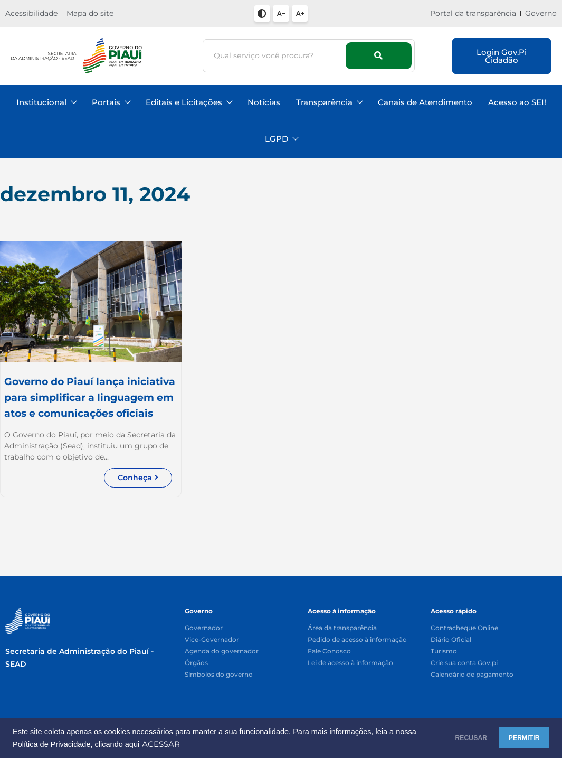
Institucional (46, 102)
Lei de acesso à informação (350, 663)
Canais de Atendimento (425, 102)
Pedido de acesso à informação (357, 640)
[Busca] (276, 55)
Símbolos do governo (219, 674)
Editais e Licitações (189, 102)
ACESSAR (204, 744)
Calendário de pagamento (472, 674)
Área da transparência (342, 628)
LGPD (281, 139)
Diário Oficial (451, 640)
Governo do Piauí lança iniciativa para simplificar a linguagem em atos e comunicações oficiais (78, 406)
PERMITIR (515, 738)
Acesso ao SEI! (517, 102)
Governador (204, 628)
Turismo (444, 651)
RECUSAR (445, 738)
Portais (111, 102)
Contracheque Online (464, 628)
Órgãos (196, 663)
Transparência (329, 102)
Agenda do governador (222, 651)
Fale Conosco (329, 651)
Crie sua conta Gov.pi (464, 663)
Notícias (263, 102)
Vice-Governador (212, 640)
